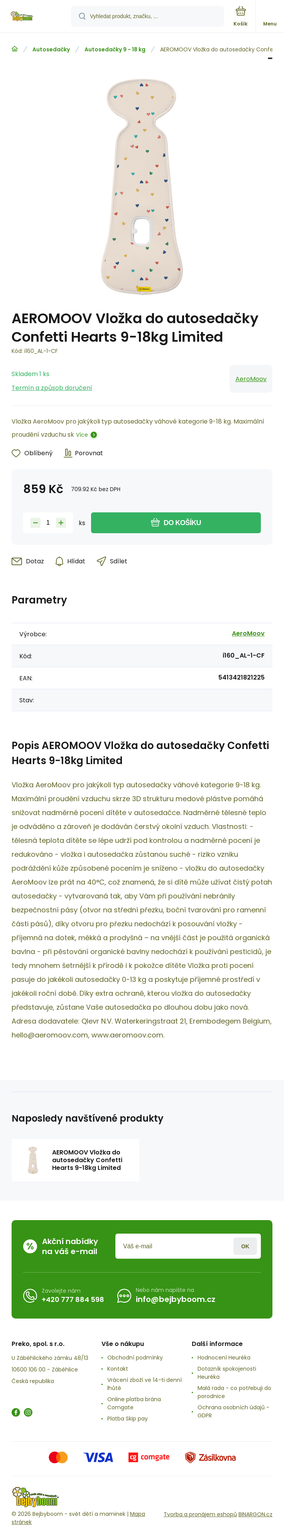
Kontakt (117, 1369)
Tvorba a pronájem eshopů (200, 1514)
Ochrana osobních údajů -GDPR (233, 1411)
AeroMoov (251, 379)
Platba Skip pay (127, 1418)
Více (82, 435)
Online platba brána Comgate (134, 1403)
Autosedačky (51, 49)
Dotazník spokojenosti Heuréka (227, 1373)
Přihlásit (245, 1246)
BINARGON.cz (255, 1514)
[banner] (35, 17)
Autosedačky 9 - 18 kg (115, 49)
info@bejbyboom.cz (175, 1299)
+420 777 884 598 (73, 1299)
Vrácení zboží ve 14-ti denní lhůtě (144, 1384)
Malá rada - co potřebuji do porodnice (234, 1392)
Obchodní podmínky (135, 1357)
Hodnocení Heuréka (224, 1357)
